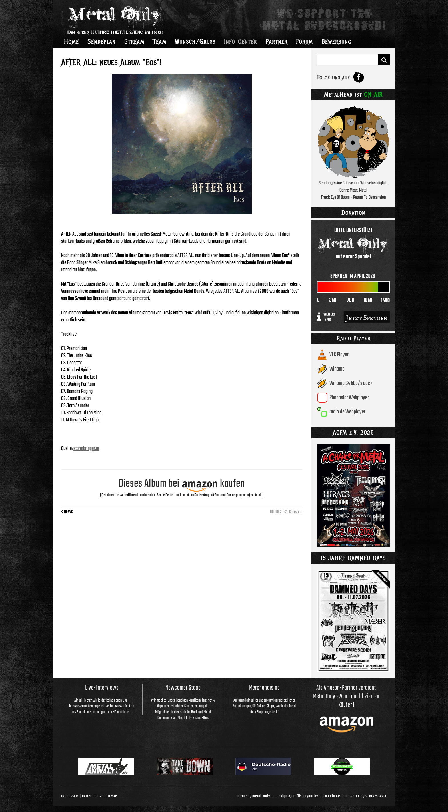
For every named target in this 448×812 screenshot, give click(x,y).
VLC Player (339, 354)
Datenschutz (91, 796)
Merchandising (264, 688)
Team (159, 41)
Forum (304, 41)
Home (71, 41)
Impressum (70, 796)
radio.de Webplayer (347, 411)
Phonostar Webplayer (349, 397)
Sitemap (111, 796)
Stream (134, 41)
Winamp (337, 369)
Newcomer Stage (183, 688)
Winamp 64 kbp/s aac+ (351, 383)
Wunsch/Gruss (195, 41)
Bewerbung (336, 41)
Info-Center (240, 41)
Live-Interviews (102, 688)
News (67, 512)
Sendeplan (101, 41)
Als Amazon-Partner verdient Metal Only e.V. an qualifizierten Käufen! (346, 696)
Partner (276, 41)
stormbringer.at (86, 449)
